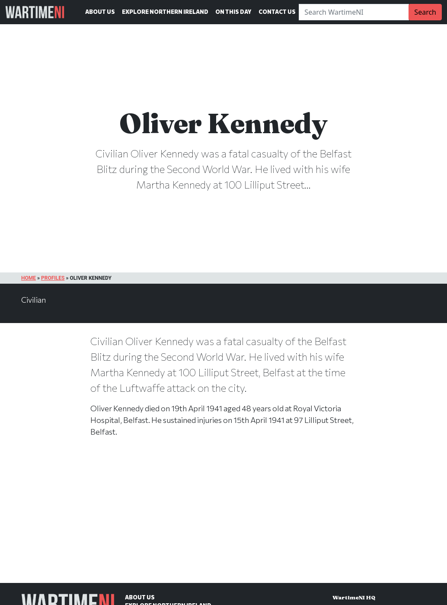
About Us (100, 11)
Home (28, 278)
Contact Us (277, 11)
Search (425, 12)
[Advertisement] (223, 518)
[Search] (354, 12)
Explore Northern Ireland (165, 11)
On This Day (233, 11)
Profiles (52, 278)
